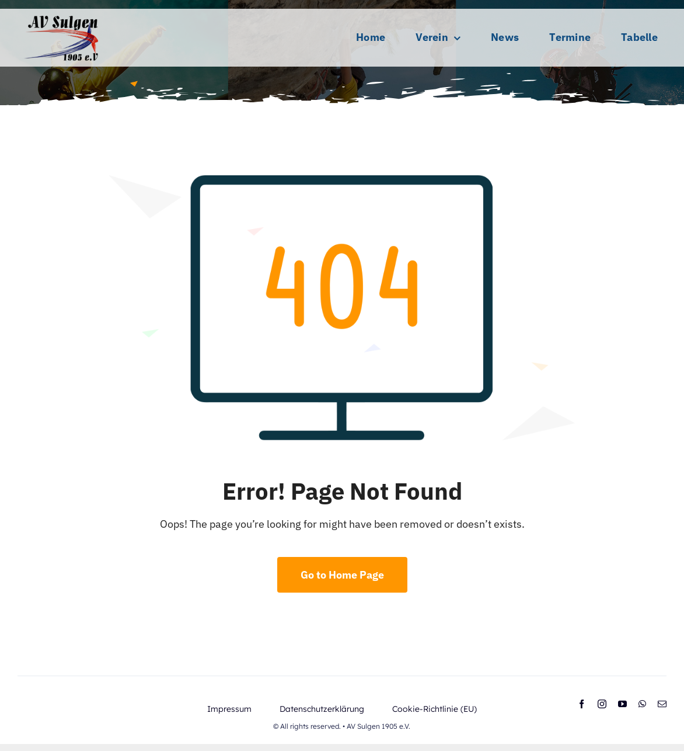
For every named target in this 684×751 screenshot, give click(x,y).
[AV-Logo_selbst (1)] (61, 13)
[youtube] (622, 704)
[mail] (662, 704)
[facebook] (581, 704)
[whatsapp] (642, 704)
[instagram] (602, 704)
